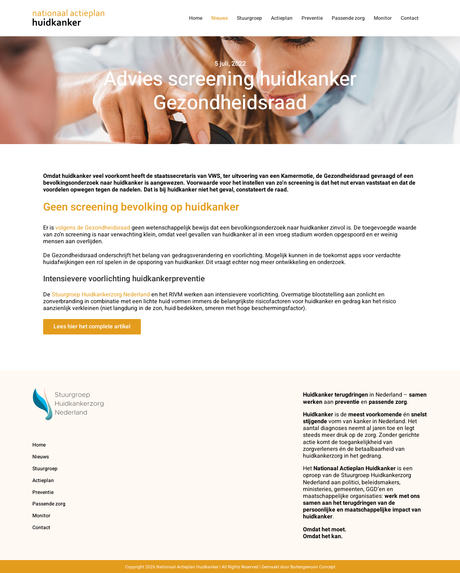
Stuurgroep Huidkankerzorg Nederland (101, 294)
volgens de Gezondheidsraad (92, 227)
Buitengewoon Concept (312, 567)
